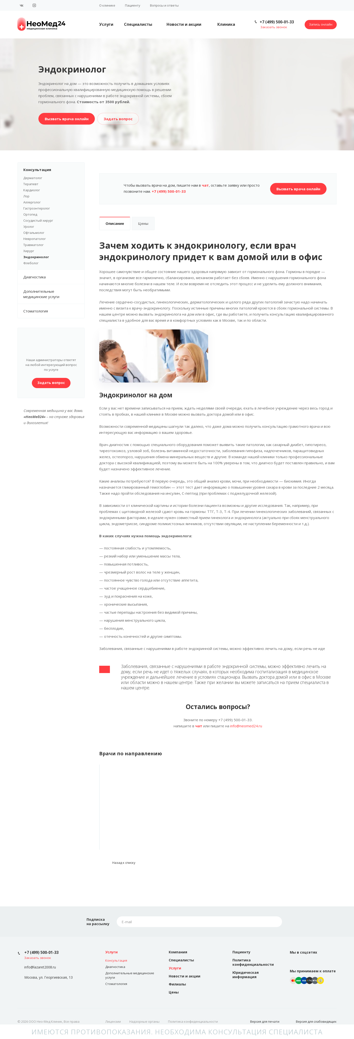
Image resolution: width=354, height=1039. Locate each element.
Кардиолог (31, 190)
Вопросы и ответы (164, 5)
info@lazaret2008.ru (40, 967)
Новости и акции (184, 24)
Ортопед (30, 214)
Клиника (226, 24)
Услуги (106, 24)
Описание (115, 223)
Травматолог (33, 245)
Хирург (28, 251)
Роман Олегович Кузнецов (136, 823)
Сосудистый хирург (38, 220)
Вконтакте (21, 5)
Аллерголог (32, 202)
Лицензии (113, 1021)
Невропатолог (34, 239)
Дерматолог (32, 178)
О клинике (107, 5)
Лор (26, 196)
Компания (178, 952)
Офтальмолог (33, 232)
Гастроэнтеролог (36, 208)
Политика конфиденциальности (253, 962)
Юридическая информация (245, 974)
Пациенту (132, 5)
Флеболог (30, 263)
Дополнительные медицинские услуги (53, 294)
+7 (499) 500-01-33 (277, 22)
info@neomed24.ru (246, 725)
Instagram (34, 5)
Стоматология (35, 311)
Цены (143, 223)
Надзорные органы (144, 1021)
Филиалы (177, 984)
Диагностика (53, 277)
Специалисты (138, 24)
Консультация (53, 170)
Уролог (28, 226)
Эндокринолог (36, 257)
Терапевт (30, 184)
